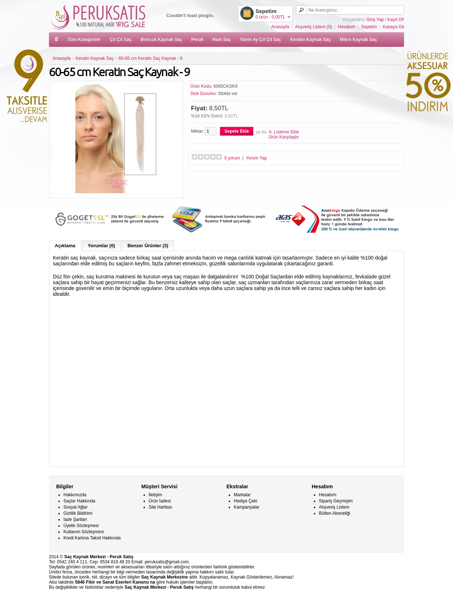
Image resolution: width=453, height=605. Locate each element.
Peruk (197, 39)
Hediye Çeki (245, 501)
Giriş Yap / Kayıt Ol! (385, 19)
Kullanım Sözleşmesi (83, 531)
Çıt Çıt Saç (121, 39)
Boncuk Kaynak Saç (161, 39)
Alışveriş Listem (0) (313, 26)
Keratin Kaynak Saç (310, 39)
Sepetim (369, 26)
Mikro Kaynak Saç (358, 39)
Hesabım (346, 26)
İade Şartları (75, 519)
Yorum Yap (256, 158)
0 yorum (232, 158)
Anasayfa (280, 26)
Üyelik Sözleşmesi (81, 525)
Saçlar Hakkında (79, 501)
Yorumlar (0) (101, 245)
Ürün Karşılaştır (284, 137)
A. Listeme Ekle (284, 131)
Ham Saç (221, 39)
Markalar (242, 494)
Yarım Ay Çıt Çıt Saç (260, 39)
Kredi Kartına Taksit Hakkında (92, 537)
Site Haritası (160, 507)
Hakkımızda (74, 494)
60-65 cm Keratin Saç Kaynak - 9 (150, 58)
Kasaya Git (393, 26)
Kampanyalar (246, 507)
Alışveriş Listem (334, 507)
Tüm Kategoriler (84, 39)
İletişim (155, 494)
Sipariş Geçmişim (336, 501)
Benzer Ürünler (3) (148, 245)
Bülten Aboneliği (334, 513)
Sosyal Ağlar (75, 507)
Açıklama (65, 245)
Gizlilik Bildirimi (77, 513)
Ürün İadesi (160, 501)
